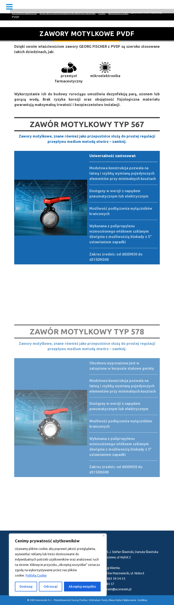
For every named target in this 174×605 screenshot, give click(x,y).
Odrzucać (51, 586)
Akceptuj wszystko (82, 586)
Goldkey (142, 600)
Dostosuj (26, 586)
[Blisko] (104, 536)
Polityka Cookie (36, 575)
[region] (58, 564)
